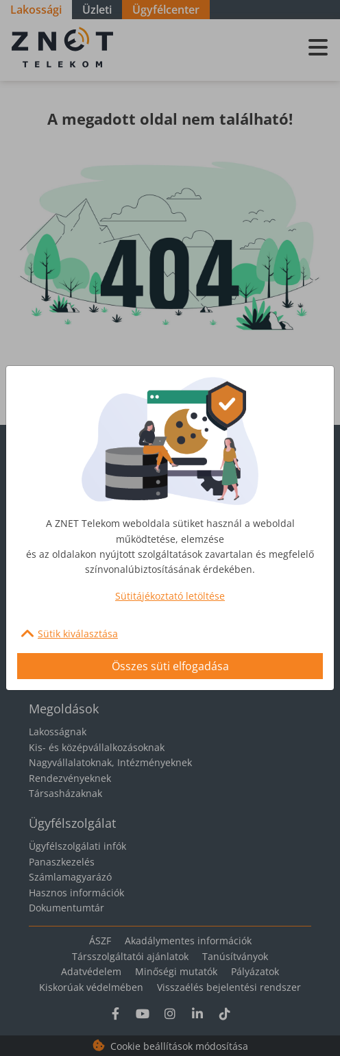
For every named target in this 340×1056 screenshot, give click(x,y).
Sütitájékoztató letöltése (170, 595)
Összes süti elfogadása (170, 666)
